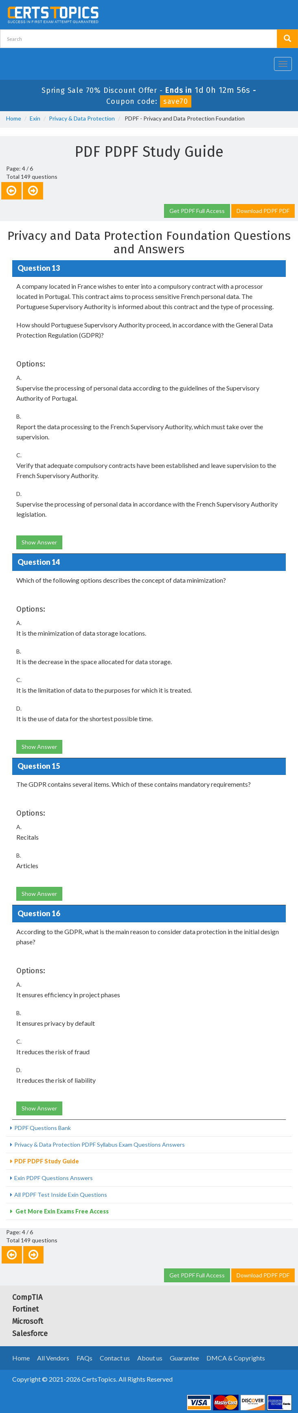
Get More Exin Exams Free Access (61, 1211)
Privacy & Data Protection (82, 118)
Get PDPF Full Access (197, 210)
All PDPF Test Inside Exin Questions (60, 1194)
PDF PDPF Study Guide (46, 1161)
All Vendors (53, 1358)
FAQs (84, 1358)
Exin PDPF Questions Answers (53, 1177)
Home (13, 118)
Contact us (115, 1358)
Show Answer (39, 542)
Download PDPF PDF (263, 210)
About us (149, 1358)
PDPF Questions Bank (42, 1127)
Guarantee (184, 1358)
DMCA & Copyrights (235, 1358)
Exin (35, 118)
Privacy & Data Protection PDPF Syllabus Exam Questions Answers (99, 1144)
